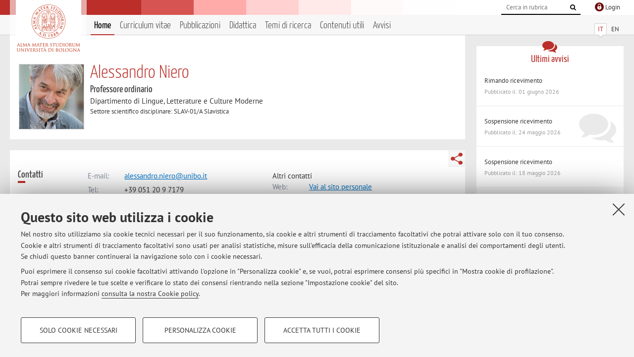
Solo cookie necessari (78, 330)
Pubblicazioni (200, 25)
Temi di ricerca (288, 25)
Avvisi (382, 25)
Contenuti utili (342, 25)
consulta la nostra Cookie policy (150, 293)
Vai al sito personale (340, 186)
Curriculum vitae (145, 25)
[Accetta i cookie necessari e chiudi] (619, 209)
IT (600, 29)
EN (615, 29)
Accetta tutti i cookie (322, 330)
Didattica (242, 25)
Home (102, 25)
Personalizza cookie (200, 330)
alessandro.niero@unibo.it (165, 175)
